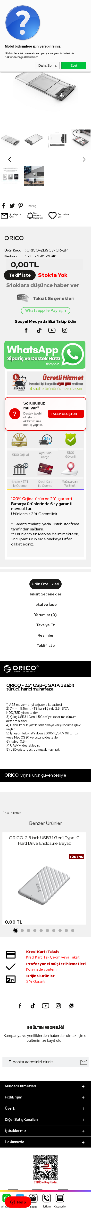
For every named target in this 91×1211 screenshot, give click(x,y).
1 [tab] (16, 894)
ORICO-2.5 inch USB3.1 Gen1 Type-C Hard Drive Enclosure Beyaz (44, 804)
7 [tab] (53, 894)
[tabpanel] (44, 843)
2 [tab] (22, 894)
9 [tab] (66, 894)
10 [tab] (72, 894)
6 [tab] (47, 894)
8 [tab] (60, 894)
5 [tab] (41, 894)
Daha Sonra (47, 65)
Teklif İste (20, 239)
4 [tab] (35, 894)
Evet (73, 65)
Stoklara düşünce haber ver (42, 249)
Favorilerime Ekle (58, 179)
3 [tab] (28, 894)
